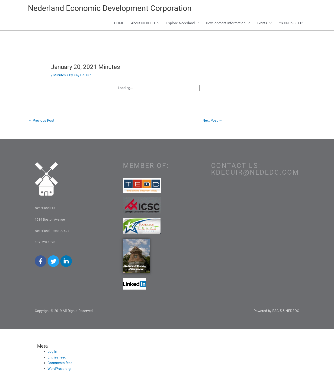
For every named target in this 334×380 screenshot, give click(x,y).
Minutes (59, 76)
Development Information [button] (225, 24)
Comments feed (60, 364)
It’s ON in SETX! (291, 24)
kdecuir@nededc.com (255, 173)
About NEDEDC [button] (143, 24)
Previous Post (41, 121)
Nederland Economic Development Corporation (113, 8)
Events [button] (262, 24)
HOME (119, 24)
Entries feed (57, 358)
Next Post (212, 121)
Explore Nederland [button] (180, 24)
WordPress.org (59, 369)
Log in (52, 352)
